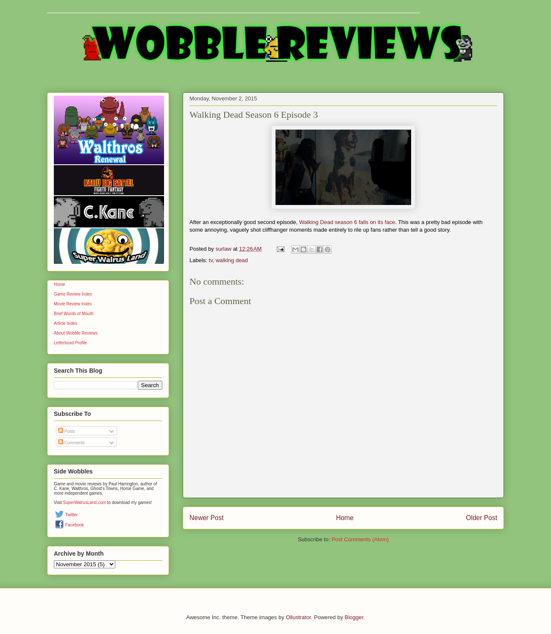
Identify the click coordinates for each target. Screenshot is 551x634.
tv (211, 260)
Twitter (71, 514)
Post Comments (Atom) (360, 539)
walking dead (232, 260)
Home (345, 517)
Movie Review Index (73, 304)
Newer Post (206, 517)
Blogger (354, 617)
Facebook (74, 525)
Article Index (65, 323)
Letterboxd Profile (70, 343)
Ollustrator (298, 617)
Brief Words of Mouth (74, 313)
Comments (71, 442)
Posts (66, 431)
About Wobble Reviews (75, 333)
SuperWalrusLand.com (84, 502)
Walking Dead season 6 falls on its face (347, 222)
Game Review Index (73, 294)
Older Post (481, 517)
